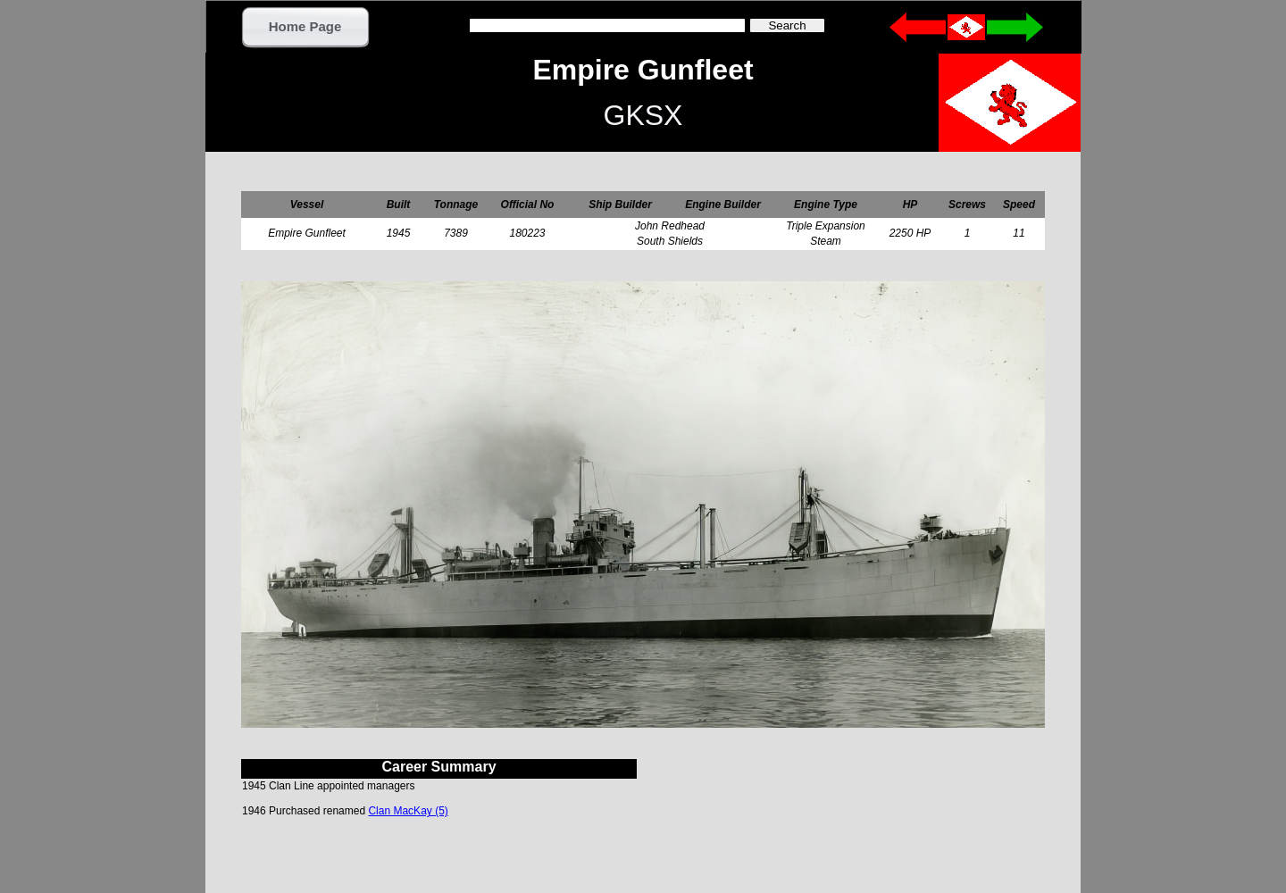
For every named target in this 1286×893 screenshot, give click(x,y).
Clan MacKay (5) (407, 811)
